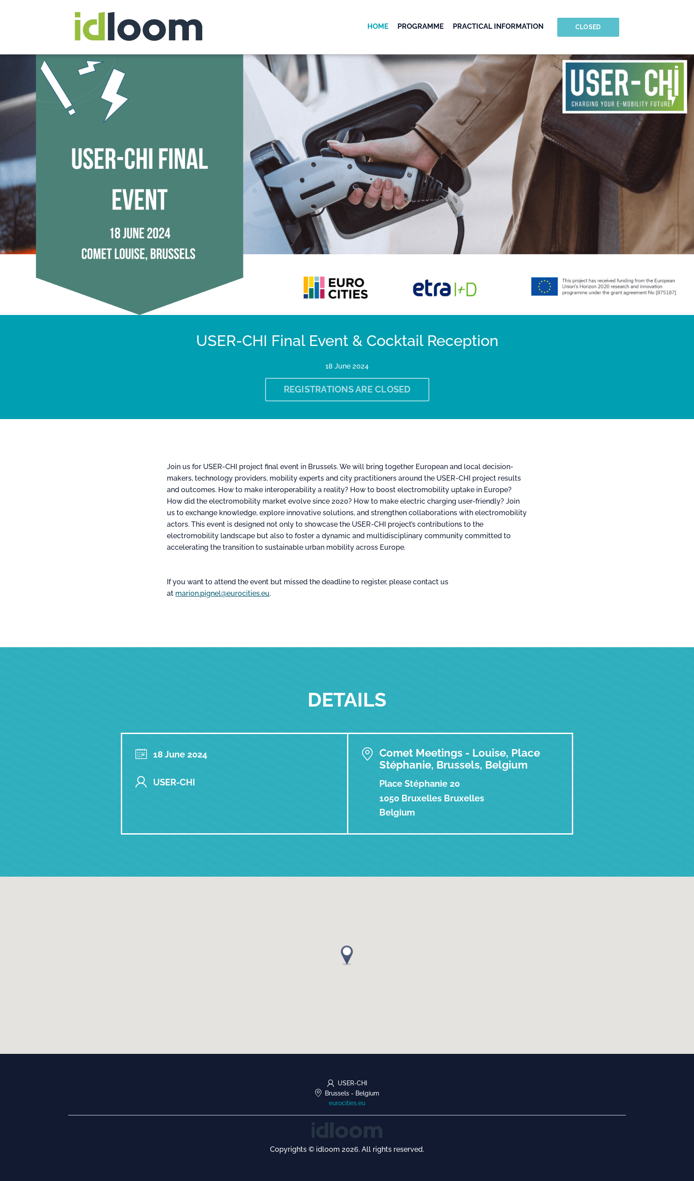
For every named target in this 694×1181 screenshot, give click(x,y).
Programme (421, 26)
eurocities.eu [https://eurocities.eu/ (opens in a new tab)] (347, 1103)
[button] (347, 955)
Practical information (498, 26)
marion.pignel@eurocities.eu (222, 593)
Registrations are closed (347, 389)
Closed (588, 27)
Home (378, 26)
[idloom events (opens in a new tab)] (347, 1129)
